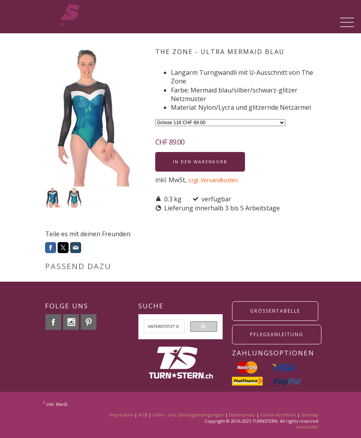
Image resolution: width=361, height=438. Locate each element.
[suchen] (163, 326)
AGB (142, 415)
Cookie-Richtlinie (278, 415)
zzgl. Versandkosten (213, 180)
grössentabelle (275, 311)
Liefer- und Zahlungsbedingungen (188, 415)
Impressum (121, 415)
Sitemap (309, 415)
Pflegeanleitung (276, 334)
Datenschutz (242, 415)
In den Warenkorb (200, 162)
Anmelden (307, 427)
